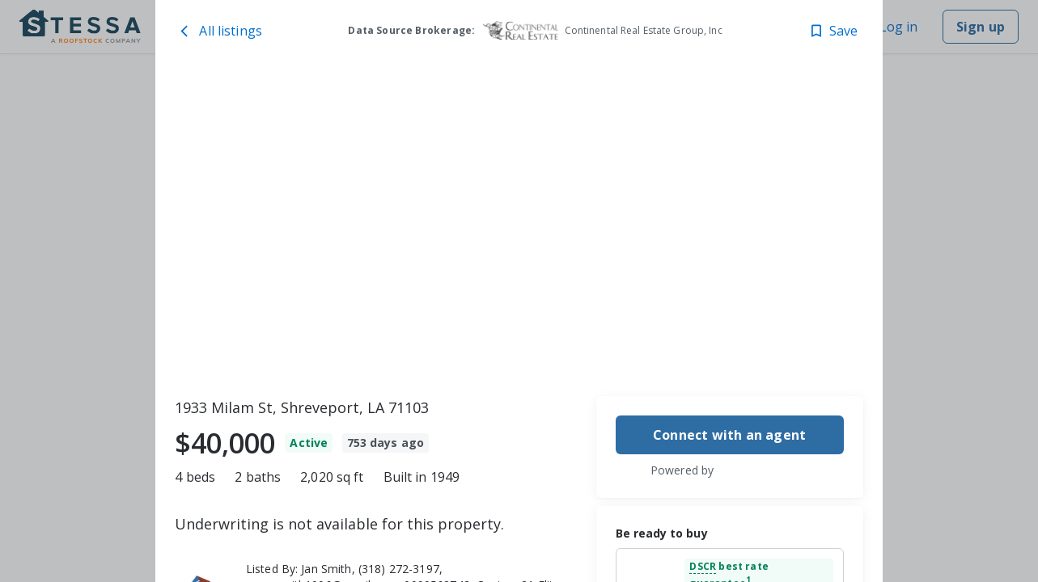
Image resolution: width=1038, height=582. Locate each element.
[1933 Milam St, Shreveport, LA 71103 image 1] (364, 227)
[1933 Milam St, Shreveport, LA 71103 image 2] (711, 151)
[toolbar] (518, 227)
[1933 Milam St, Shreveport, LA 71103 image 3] (711, 303)
